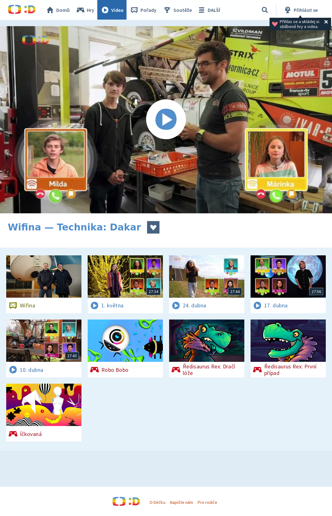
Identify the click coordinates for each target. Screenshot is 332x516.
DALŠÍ (208, 10)
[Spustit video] (166, 119)
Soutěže (177, 10)
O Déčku (157, 502)
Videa (112, 10)
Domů (58, 10)
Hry (85, 10)
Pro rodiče (207, 502)
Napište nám (181, 502)
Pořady (143, 10)
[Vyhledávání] (265, 10)
